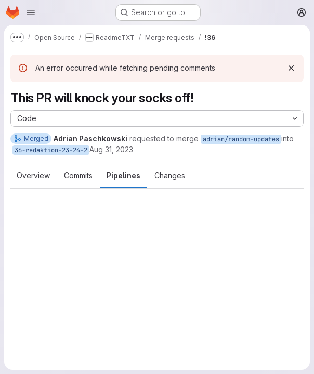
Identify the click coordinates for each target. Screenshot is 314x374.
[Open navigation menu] (30, 12)
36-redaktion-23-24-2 (51, 150)
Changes (169, 175)
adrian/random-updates (241, 139)
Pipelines (123, 175)
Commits (78, 175)
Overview (33, 175)
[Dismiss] (291, 68)
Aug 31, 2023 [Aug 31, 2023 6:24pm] (111, 149)
